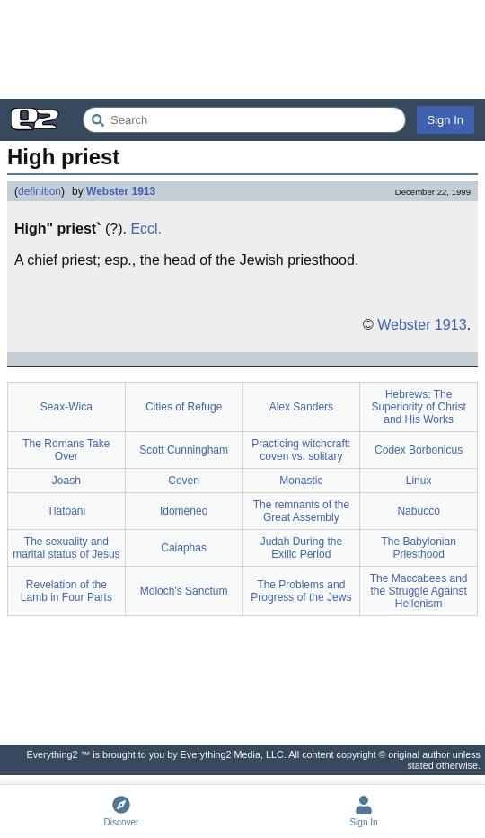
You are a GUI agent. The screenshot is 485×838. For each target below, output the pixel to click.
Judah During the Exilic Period (301, 547)
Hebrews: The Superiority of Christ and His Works (418, 407)
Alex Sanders (301, 407)
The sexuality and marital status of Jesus (66, 547)
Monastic (300, 480)
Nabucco (418, 511)
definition (39, 191)
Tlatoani (67, 511)
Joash (66, 480)
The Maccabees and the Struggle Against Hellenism (419, 591)
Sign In (445, 120)
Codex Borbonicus (419, 450)
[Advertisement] (242, 49)
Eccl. (146, 228)
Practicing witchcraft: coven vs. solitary (300, 450)
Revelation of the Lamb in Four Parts (66, 591)
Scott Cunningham (183, 450)
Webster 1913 (120, 191)
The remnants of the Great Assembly (301, 511)
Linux (419, 480)
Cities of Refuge (184, 407)
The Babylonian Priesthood (418, 547)
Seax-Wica (66, 407)
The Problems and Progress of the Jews (301, 591)
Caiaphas (184, 548)
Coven (183, 480)
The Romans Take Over (66, 450)
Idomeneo (183, 511)
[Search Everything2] (244, 120)
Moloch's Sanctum (184, 591)
